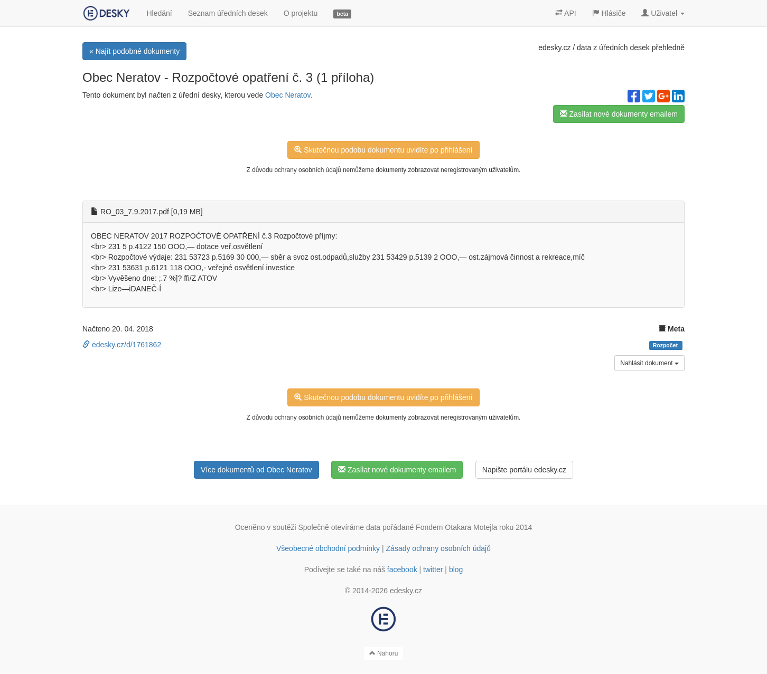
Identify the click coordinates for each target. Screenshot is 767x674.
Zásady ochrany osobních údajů (438, 548)
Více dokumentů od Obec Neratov (256, 470)
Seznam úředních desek (228, 13)
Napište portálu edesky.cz (524, 470)
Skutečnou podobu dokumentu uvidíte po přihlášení (383, 150)
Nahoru (383, 653)
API (565, 13)
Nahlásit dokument (649, 363)
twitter (433, 569)
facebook (402, 569)
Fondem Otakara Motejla (456, 527)
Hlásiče (609, 13)
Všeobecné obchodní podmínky (328, 548)
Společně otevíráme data (339, 527)
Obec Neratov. (288, 95)
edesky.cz (554, 47)
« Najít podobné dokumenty (134, 51)
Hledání (159, 13)
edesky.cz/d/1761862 (121, 344)
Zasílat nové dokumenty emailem (619, 114)
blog (456, 569)
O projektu (301, 13)
